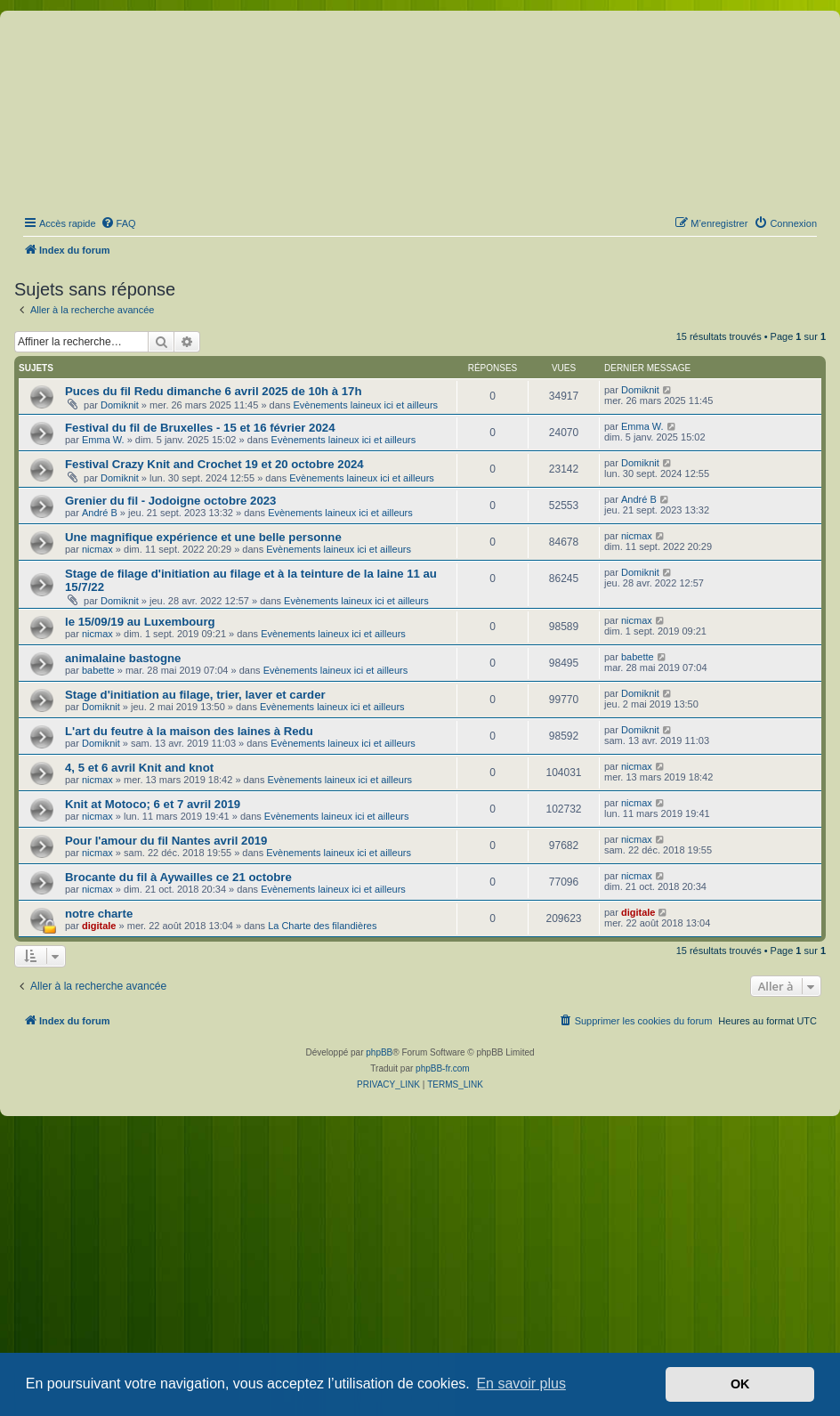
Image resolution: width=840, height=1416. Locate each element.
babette (98, 670)
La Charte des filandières (322, 925)
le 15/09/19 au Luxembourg (140, 621)
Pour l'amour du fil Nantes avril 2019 (166, 840)
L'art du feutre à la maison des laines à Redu (189, 731)
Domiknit (120, 405)
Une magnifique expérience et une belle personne (203, 537)
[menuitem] (118, 223)
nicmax (97, 549)
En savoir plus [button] (521, 1383)
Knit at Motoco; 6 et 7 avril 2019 (152, 804)
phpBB (379, 1052)
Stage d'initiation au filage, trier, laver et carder (195, 694)
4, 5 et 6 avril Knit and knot (139, 767)
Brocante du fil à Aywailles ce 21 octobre (178, 877)
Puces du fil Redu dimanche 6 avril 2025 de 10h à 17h (213, 391)
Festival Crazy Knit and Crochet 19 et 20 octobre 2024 (214, 464)
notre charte (99, 913)
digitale (99, 925)
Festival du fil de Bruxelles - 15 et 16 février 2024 (200, 427)
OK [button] (740, 1384)
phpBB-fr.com (443, 1068)
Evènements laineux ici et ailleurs (365, 405)
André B (99, 512)
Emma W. (103, 439)
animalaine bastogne (123, 658)
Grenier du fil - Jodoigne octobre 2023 (170, 500)
